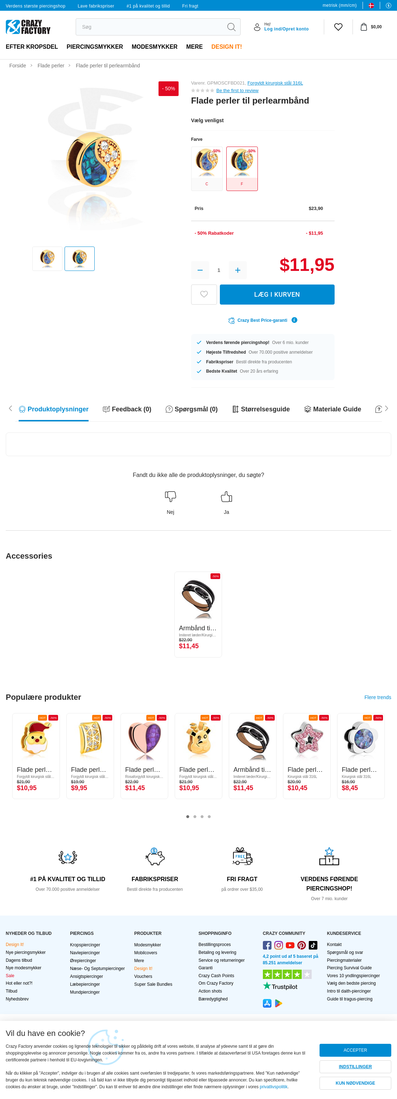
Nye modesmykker (23, 967)
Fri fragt (190, 6)
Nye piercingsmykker (26, 952)
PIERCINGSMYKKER (95, 47)
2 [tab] (195, 817)
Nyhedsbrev (17, 999)
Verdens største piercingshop (36, 6)
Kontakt (334, 944)
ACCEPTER (355, 1050)
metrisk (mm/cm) (340, 5)
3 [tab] (202, 817)
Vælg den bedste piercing (351, 983)
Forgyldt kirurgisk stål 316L (275, 83)
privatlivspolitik (273, 1086)
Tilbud (11, 991)
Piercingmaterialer (344, 960)
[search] (149, 26)
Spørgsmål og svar (345, 952)
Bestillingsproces (215, 944)
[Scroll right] (10, 408)
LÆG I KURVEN (277, 294)
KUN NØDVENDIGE (355, 1083)
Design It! (226, 47)
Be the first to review (237, 90)
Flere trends (377, 697)
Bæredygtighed (213, 999)
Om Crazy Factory (216, 983)
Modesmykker (155, 47)
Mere (194, 47)
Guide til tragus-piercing (350, 999)
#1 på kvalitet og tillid (148, 6)
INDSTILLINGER (355, 1066)
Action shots (210, 991)
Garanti (206, 967)
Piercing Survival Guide (349, 967)
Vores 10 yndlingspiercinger (353, 975)
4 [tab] (209, 817)
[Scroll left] (386, 408)
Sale (10, 975)
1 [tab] (188, 817)
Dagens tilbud (19, 960)
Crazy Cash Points (216, 975)
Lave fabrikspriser (96, 6)
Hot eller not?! (19, 983)
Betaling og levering (217, 952)
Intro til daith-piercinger (349, 991)
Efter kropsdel (32, 47)
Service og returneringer (222, 960)
